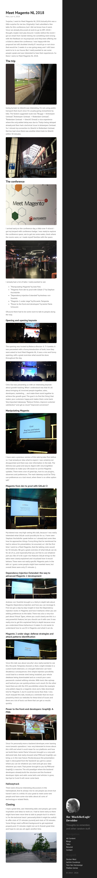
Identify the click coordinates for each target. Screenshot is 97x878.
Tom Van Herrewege (74, 865)
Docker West (71, 859)
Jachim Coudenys (73, 862)
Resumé (69, 847)
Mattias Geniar (72, 868)
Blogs (68, 841)
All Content (70, 838)
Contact (69, 850)
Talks (68, 844)
